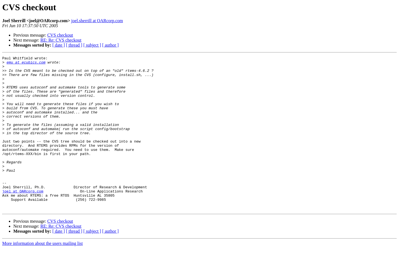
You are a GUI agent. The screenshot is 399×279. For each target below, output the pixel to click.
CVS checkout (60, 35)
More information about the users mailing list (42, 274)
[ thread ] (74, 45)
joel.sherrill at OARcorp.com (97, 20)
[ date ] (58, 45)
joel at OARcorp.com (22, 218)
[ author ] (110, 45)
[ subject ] (92, 45)
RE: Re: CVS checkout (60, 40)
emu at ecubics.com (26, 63)
